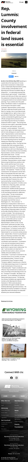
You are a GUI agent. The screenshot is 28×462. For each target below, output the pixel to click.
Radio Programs (19, 421)
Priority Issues (5, 415)
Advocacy (4, 408)
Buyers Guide (18, 408)
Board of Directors (6, 403)
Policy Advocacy (5, 410)
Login (5, 396)
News (17, 410)
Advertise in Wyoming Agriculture (20, 418)
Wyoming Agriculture (20, 415)
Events (17, 424)
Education (3, 429)
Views (16, 412)
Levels (16, 403)
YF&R (2, 426)
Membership (19, 401)
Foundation (19, 427)
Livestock (14, 73)
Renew (23, 396)
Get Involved (5, 420)
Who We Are (5, 401)
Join (14, 396)
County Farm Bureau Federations (6, 423)
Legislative (4, 417)
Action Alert (4, 412)
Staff (2, 405)
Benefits (17, 405)
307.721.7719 (16, 454)
